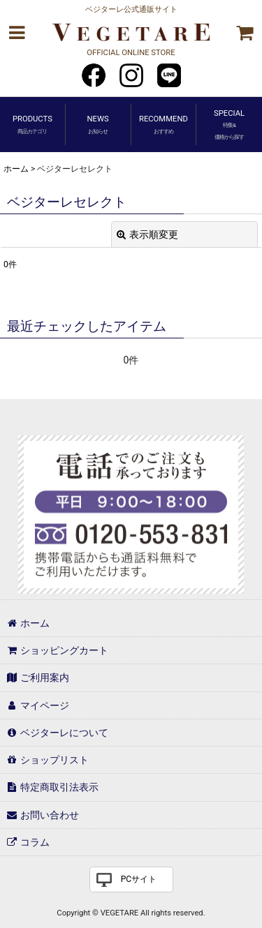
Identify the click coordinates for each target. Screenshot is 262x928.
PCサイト (139, 879)
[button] (17, 32)
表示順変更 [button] (147, 234)
